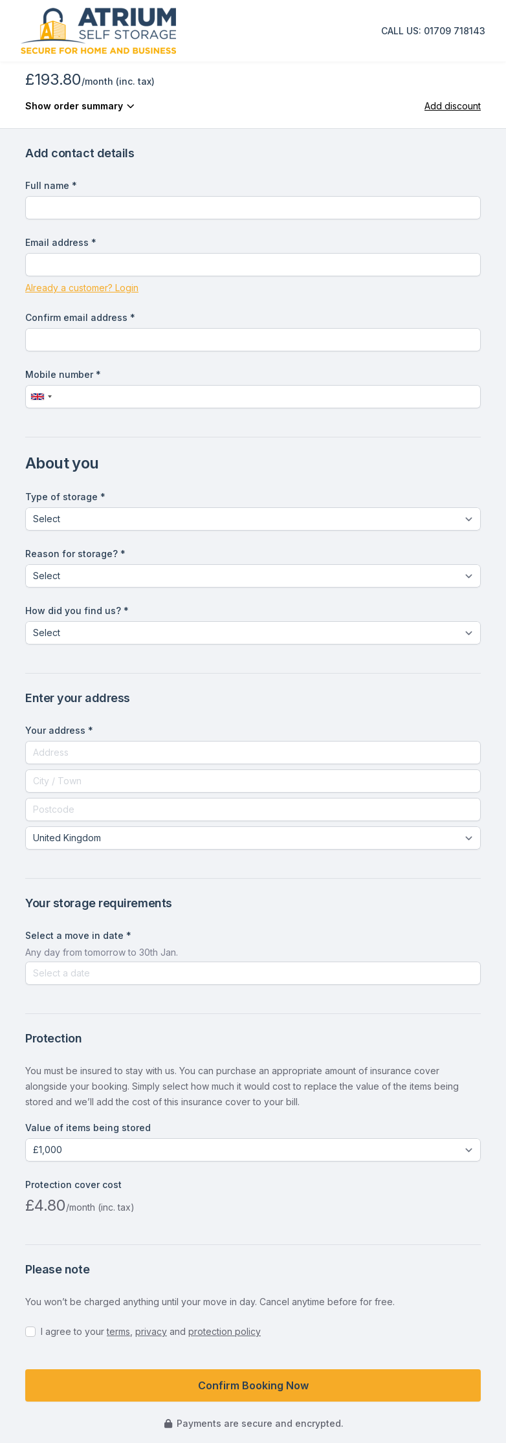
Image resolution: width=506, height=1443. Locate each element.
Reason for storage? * (75, 553)
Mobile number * (63, 374)
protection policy (224, 1331)
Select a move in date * (78, 935)
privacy (151, 1331)
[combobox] (41, 397)
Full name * (51, 185)
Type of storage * (65, 496)
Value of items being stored (88, 1127)
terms (118, 1331)
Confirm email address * (80, 317)
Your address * (59, 730)
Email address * (60, 242)
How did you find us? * (77, 610)
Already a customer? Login (81, 287)
